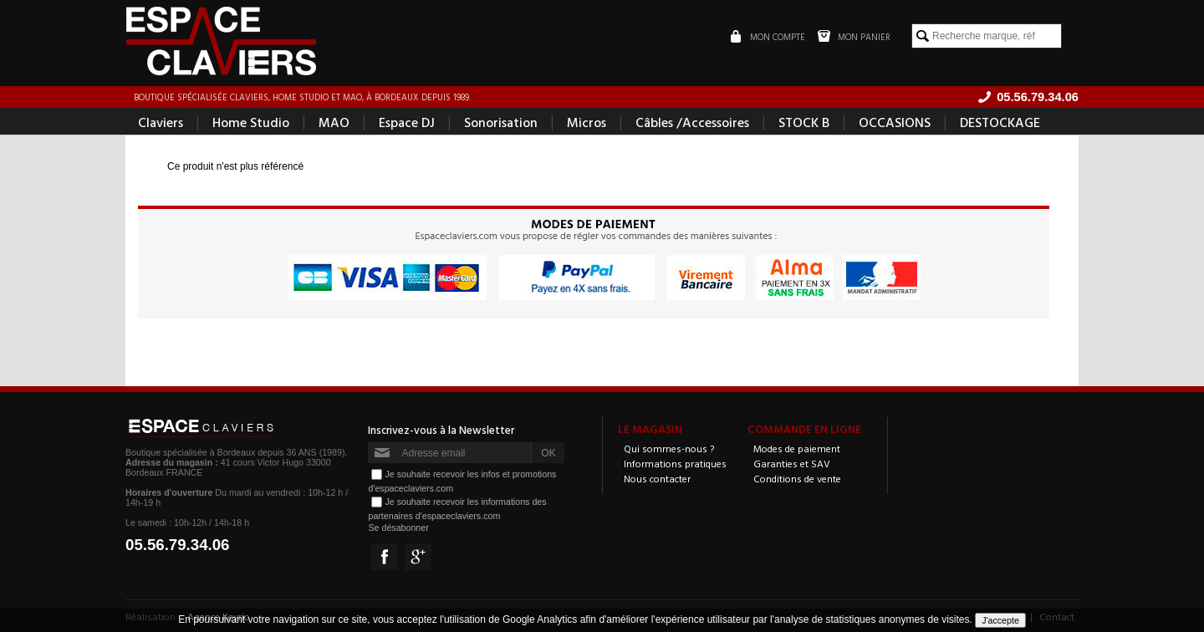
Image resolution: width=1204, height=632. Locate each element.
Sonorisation (501, 122)
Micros (586, 122)
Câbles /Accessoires (692, 122)
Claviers (160, 122)
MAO (334, 122)
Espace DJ (407, 122)
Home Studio (250, 122)
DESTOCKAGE (1000, 122)
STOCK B (803, 122)
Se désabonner (398, 527)
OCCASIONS (895, 122)
